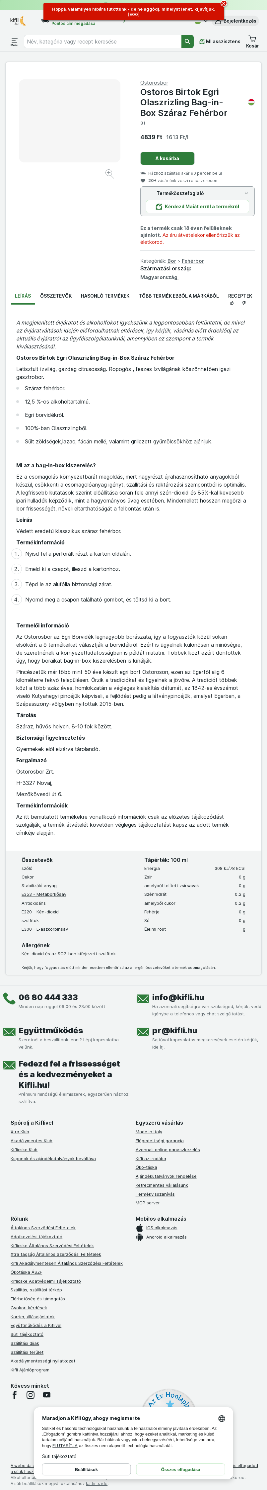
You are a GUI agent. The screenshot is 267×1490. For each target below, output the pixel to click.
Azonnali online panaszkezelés (168, 1149)
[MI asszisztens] (219, 41)
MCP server (148, 1202)
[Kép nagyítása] (110, 174)
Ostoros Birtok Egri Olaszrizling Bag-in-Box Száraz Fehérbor (197, 102)
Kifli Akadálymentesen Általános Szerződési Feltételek (67, 1263)
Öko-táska (146, 1167)
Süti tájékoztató (27, 1334)
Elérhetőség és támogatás (38, 1298)
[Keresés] (187, 41)
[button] (235, 21)
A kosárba (167, 158)
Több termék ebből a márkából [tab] (179, 296)
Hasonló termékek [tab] (105, 296)
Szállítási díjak (25, 1343)
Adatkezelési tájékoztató (36, 1236)
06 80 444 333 (48, 997)
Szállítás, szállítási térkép (36, 1289)
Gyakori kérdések (29, 1307)
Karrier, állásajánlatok (33, 1316)
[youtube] (46, 1395)
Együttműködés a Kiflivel (36, 1325)
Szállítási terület (27, 1352)
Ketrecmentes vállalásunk (162, 1185)
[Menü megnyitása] (14, 41)
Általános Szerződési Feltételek (43, 1227)
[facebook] (15, 1395)
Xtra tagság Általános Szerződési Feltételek (56, 1254)
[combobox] (102, 41)
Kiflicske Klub (24, 1149)
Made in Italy (149, 1131)
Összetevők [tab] (56, 296)
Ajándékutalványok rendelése (166, 1176)
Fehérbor (193, 261)
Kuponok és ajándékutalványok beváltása (53, 1158)
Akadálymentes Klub (31, 1140)
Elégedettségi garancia (160, 1140)
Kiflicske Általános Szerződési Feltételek (52, 1245)
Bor (171, 261)
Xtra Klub (20, 1131)
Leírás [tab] (23, 296)
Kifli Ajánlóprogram (30, 1369)
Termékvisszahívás (155, 1194)
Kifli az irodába (151, 1158)
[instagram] (30, 1395)
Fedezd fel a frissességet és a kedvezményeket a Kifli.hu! (69, 1074)
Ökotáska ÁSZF (26, 1272)
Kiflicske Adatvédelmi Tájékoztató (46, 1281)
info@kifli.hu (178, 997)
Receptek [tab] (240, 296)
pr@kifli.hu (174, 1030)
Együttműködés (51, 1030)
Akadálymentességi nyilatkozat (43, 1360)
